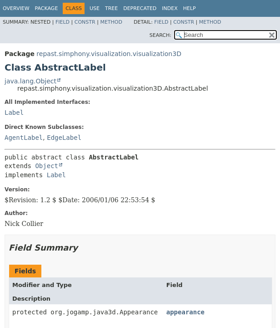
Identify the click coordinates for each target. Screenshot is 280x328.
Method (111, 22)
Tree (111, 8)
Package (46, 8)
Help (189, 8)
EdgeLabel (64, 137)
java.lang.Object (30, 81)
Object (46, 165)
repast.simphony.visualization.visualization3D (108, 53)
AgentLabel (24, 137)
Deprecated (139, 8)
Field (62, 22)
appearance (185, 312)
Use (95, 8)
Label (14, 112)
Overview (16, 8)
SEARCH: (160, 35)
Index (169, 8)
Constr (85, 22)
